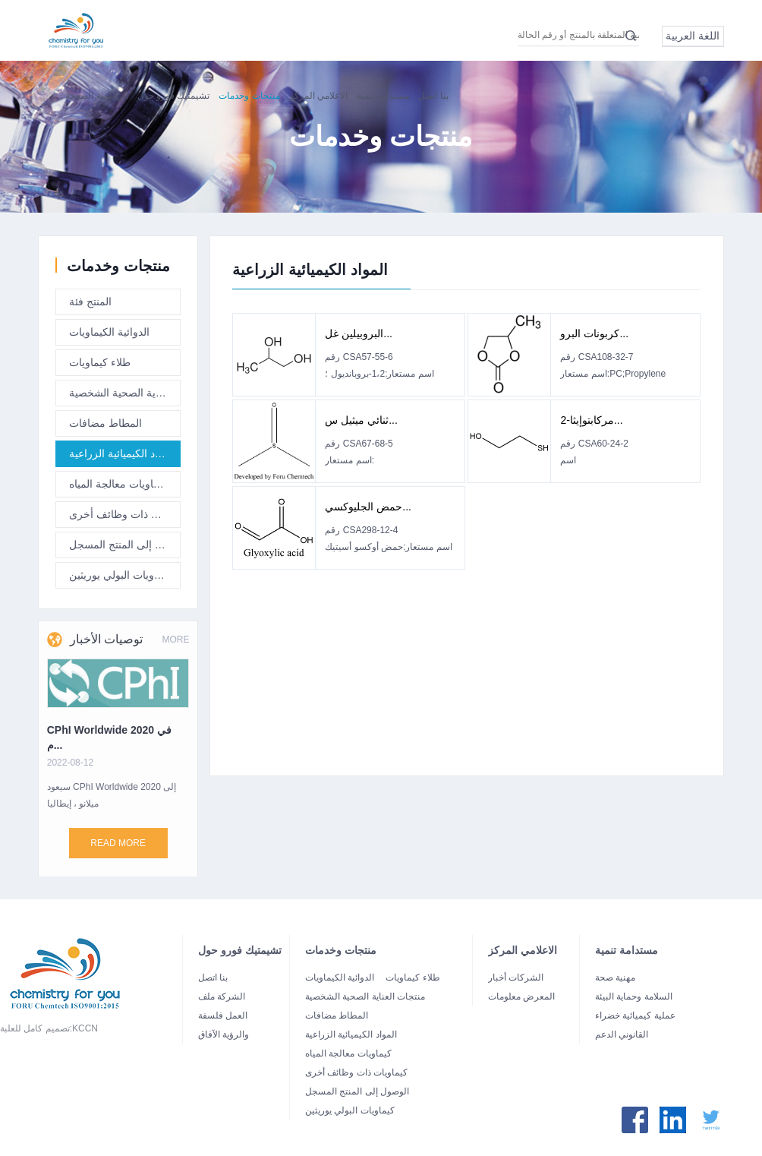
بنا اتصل (213, 977)
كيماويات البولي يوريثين (120, 579)
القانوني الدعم (621, 1034)
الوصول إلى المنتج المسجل (125, 548)
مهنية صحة (615, 977)
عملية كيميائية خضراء (635, 1015)
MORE (175, 661)
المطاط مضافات (105, 427)
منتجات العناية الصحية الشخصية (125, 396)
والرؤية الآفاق (223, 1034)
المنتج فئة (90, 305)
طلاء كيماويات (100, 366)
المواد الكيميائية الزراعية (122, 457)
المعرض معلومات (521, 996)
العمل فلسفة (222, 1015)
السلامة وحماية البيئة (633, 996)
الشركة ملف (221, 996)
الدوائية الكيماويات (109, 336)
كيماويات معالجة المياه (118, 488)
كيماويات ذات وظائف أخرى (125, 518)
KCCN (85, 1028)
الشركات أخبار (515, 977)
